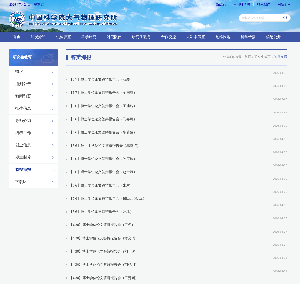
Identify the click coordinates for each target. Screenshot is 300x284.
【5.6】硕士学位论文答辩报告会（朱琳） (101, 133)
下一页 (201, 231)
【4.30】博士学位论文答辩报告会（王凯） (102, 155)
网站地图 (284, 4)
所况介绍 (38, 37)
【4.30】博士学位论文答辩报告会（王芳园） (104, 185)
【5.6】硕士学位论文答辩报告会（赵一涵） (103, 125)
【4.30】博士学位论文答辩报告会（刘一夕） (104, 170)
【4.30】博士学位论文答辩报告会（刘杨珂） (104, 178)
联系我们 (263, 4)
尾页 (225, 231)
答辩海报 (36, 170)
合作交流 (168, 37)
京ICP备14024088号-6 (92, 260)
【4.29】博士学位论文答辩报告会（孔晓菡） (104, 200)
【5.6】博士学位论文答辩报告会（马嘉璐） (103, 95)
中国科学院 (241, 4)
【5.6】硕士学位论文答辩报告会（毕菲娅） (103, 103)
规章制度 (35, 157)
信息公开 (273, 37)
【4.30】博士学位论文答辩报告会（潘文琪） (104, 163)
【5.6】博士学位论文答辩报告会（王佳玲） (103, 88)
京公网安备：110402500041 (130, 260)
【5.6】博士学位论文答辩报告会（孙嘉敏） (103, 118)
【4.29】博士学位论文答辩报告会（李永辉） (104, 216)
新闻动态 (35, 96)
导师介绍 (35, 121)
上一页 (154, 231)
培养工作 (35, 133)
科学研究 (88, 37)
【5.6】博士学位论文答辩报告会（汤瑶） (101, 148)
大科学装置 (195, 37)
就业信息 (35, 145)
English (221, 4)
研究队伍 (114, 37)
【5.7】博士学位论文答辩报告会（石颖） (101, 73)
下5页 (213, 231)
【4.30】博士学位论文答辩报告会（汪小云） (104, 193)
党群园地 (222, 37)
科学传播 (248, 37)
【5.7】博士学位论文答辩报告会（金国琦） (103, 80)
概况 (35, 72)
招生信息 (35, 108)
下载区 (35, 182)
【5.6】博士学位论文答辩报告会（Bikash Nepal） (107, 140)
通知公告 (35, 84)
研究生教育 (141, 37)
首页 (16, 37)
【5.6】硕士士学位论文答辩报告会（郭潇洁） (104, 110)
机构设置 (63, 37)
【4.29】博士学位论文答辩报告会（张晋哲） (104, 208)
